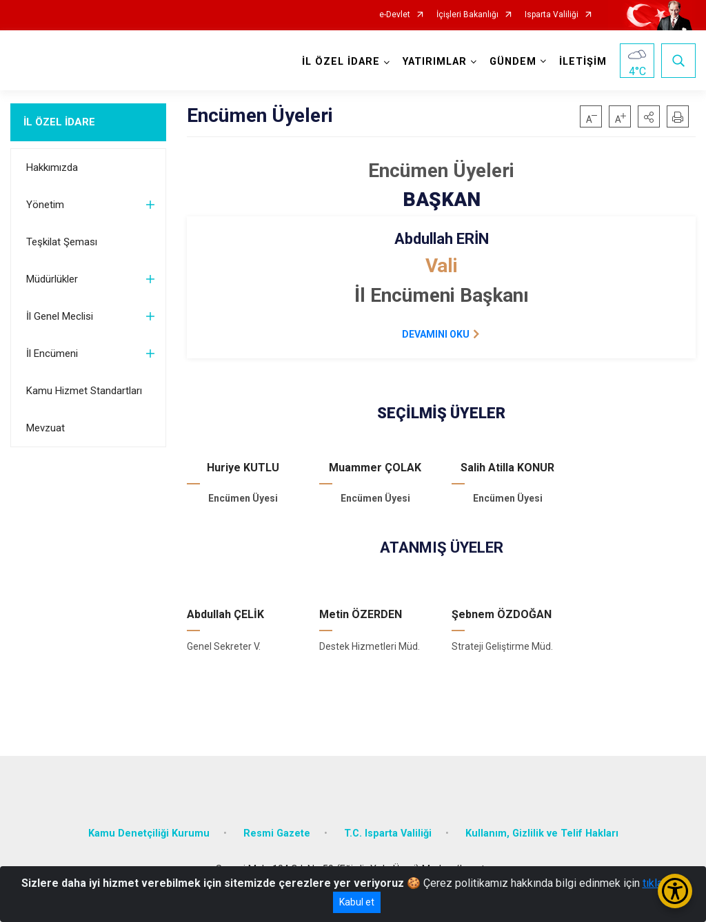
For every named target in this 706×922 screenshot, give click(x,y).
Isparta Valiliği (551, 14)
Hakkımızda (52, 167)
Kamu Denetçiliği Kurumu (149, 833)
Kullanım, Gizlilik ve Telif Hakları (541, 833)
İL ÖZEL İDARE (59, 122)
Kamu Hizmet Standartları (84, 391)
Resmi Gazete (276, 833)
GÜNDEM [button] (513, 62)
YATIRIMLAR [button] (435, 62)
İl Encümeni (52, 353)
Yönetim (45, 204)
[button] (649, 116)
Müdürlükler (52, 279)
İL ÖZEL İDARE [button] (341, 62)
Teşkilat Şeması (61, 242)
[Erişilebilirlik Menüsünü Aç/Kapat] (675, 891)
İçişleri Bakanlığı (467, 14)
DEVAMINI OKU (436, 334)
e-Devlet (394, 14)
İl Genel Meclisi (59, 316)
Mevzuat (45, 428)
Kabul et (356, 902)
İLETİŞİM (583, 62)
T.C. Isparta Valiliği (388, 833)
